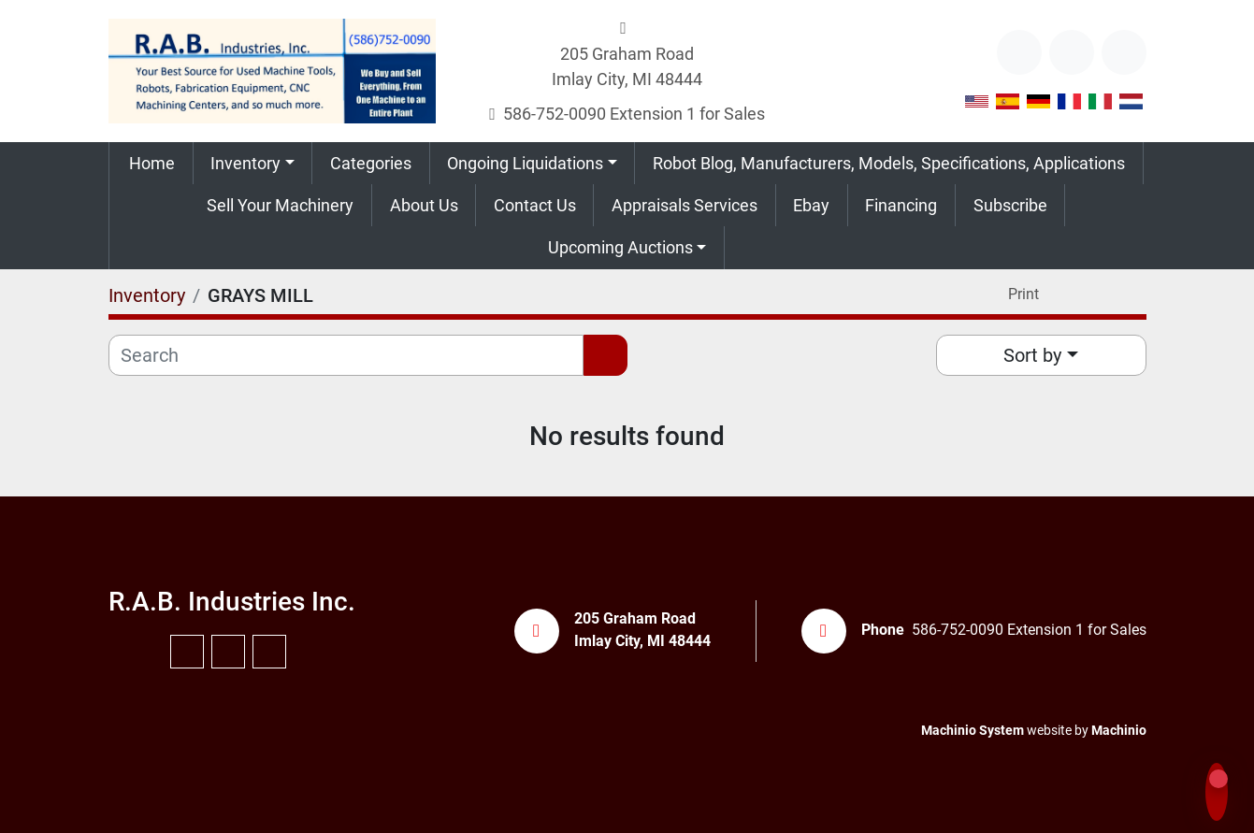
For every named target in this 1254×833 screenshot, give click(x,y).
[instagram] (1124, 52)
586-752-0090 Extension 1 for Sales (634, 113)
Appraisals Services (684, 205)
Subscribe (1010, 205)
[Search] (346, 355)
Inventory (245, 163)
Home (152, 163)
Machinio (1118, 730)
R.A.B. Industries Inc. (231, 601)
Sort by (1032, 355)
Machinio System (972, 730)
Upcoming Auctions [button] (620, 247)
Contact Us (535, 205)
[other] (1019, 52)
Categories (370, 163)
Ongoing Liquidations (525, 163)
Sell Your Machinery (280, 205)
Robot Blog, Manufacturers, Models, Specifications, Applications (889, 163)
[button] (253, 163)
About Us (424, 205)
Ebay (811, 205)
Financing (901, 205)
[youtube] (1071, 52)
